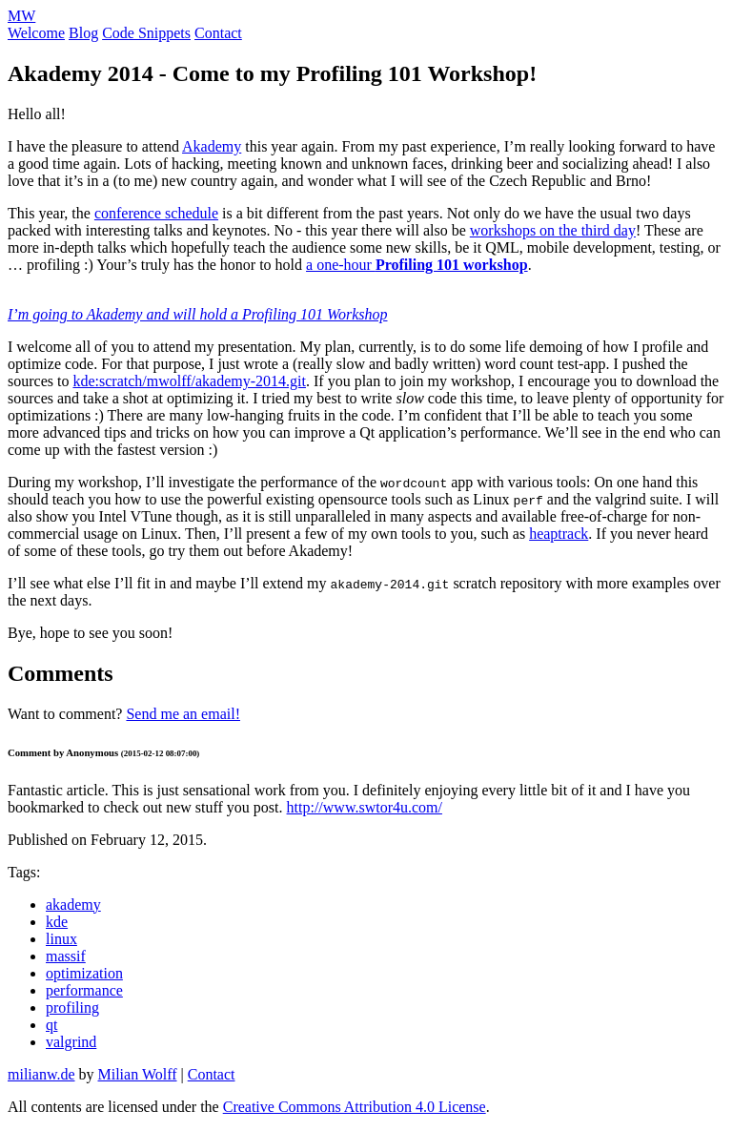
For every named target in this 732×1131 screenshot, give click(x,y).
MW (21, 16)
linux (61, 939)
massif (66, 956)
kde (57, 922)
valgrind (71, 1042)
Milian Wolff (137, 1074)
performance (84, 990)
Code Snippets (146, 33)
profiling (72, 1007)
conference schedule (156, 213)
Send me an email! (183, 714)
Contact (218, 33)
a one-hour (417, 265)
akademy (73, 904)
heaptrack (558, 533)
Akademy (211, 146)
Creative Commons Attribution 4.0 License (354, 1107)
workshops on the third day (553, 230)
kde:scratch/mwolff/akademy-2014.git (189, 381)
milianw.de (41, 1074)
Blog (83, 33)
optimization (84, 973)
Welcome (36, 33)
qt (51, 1025)
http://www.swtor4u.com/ (364, 807)
